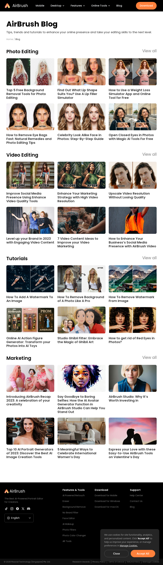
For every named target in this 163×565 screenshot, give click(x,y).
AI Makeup (68, 524)
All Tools (67, 541)
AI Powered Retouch (74, 495)
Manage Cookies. (129, 545)
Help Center (136, 495)
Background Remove (74, 506)
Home (9, 39)
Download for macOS (107, 506)
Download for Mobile (106, 495)
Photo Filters (69, 529)
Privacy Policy (99, 561)
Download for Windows (107, 501)
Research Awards (81, 561)
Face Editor (69, 518)
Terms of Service (116, 561)
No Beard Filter (70, 512)
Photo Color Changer (74, 535)
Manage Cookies (151, 561)
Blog (17, 39)
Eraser (66, 501)
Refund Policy (133, 561)
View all (149, 51)
